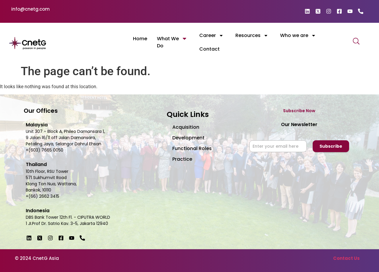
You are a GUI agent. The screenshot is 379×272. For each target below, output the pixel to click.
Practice (182, 159)
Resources (251, 35)
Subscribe (330, 146)
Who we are (298, 35)
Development (188, 137)
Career (211, 35)
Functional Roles (192, 148)
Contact (209, 49)
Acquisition (185, 127)
